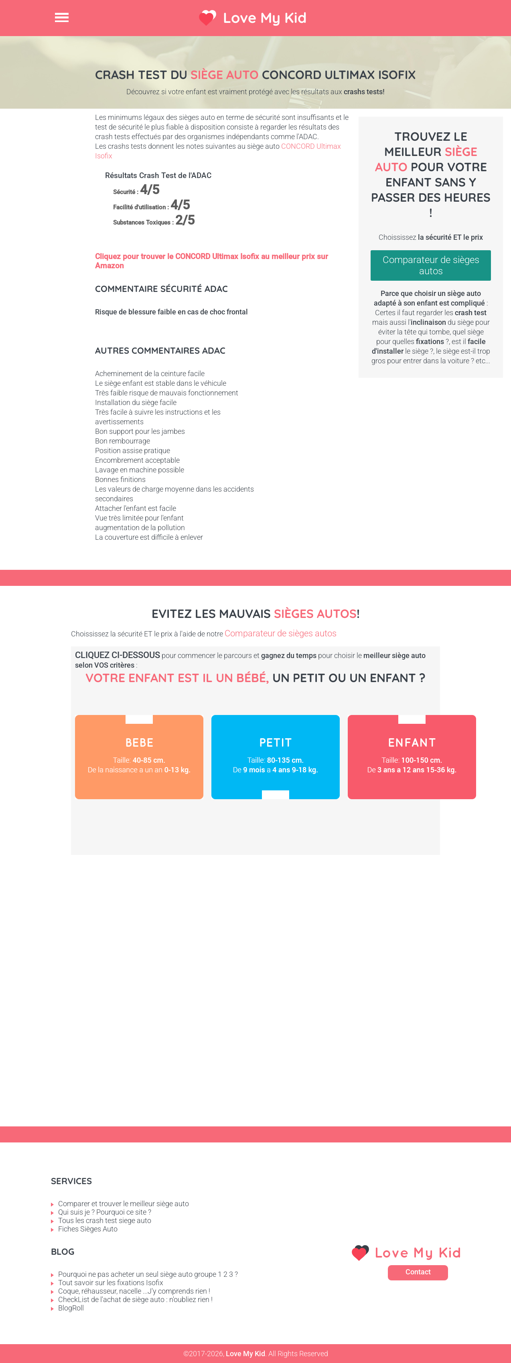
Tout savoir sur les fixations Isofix (110, 1282)
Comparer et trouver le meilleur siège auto (123, 1203)
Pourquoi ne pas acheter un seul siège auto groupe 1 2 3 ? (148, 1274)
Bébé (139, 757)
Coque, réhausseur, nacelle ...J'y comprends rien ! (134, 1291)
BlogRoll (71, 1308)
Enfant (412, 757)
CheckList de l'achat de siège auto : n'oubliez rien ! (135, 1299)
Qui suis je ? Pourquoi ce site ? (104, 1212)
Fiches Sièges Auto (88, 1229)
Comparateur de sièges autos (431, 265)
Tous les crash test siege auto (104, 1220)
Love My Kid (265, 17)
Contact (418, 1272)
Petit (275, 757)
